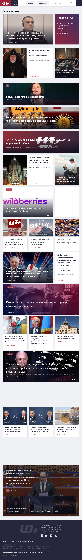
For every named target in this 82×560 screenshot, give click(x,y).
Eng (60, 3)
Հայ (53, 3)
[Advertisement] (41, 394)
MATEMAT (14, 556)
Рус (56, 3)
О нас (5, 541)
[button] (47, 215)
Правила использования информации (21, 541)
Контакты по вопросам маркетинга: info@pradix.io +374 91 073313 (23, 552)
